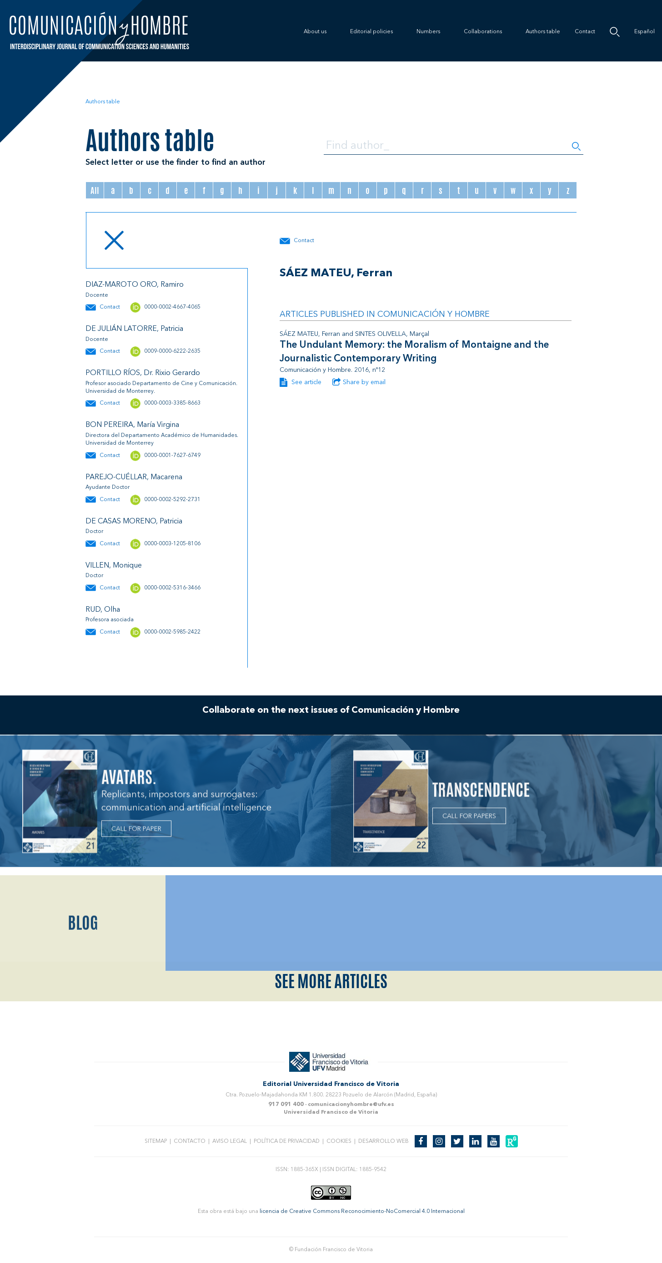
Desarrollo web (383, 1141)
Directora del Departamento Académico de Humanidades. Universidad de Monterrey (161, 439)
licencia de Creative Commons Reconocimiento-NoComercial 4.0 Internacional (362, 1211)
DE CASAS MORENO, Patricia (133, 521)
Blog (83, 981)
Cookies (338, 1141)
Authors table (543, 32)
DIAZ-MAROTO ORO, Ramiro (134, 285)
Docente (96, 295)
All (94, 190)
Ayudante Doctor (107, 487)
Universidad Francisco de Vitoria (331, 1112)
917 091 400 (286, 1104)
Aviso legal (229, 1141)
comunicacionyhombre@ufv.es (351, 1104)
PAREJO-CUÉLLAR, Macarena (133, 477)
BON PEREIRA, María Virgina (132, 425)
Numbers (428, 32)
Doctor (94, 531)
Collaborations (483, 32)
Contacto (190, 1141)
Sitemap (156, 1141)
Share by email (359, 382)
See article (300, 382)
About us (315, 32)
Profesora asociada (109, 620)
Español (644, 32)
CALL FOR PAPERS (469, 819)
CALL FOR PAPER (136, 832)
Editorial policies (371, 32)
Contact (585, 32)
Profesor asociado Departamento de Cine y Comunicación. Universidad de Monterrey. (161, 387)
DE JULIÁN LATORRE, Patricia (134, 329)
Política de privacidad (287, 1141)
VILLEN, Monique (113, 565)
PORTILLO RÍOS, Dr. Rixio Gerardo (142, 373)
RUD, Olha (102, 610)
